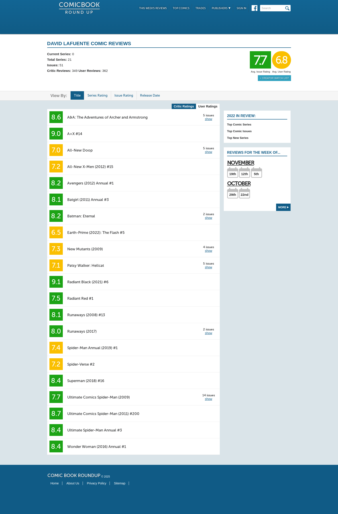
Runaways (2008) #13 (86, 315)
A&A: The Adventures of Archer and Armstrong (107, 117)
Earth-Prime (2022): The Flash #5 (96, 232)
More (283, 207)
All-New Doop (80, 150)
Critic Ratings (184, 106)
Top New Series (237, 138)
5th (256, 174)
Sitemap (119, 483)
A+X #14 (74, 134)
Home (55, 483)
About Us (72, 483)
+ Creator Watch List (274, 78)
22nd (244, 194)
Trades (200, 8)
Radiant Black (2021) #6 (87, 282)
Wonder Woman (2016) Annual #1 (96, 446)
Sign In (241, 8)
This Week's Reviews (153, 8)
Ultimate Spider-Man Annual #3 (94, 430)
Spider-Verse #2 (81, 364)
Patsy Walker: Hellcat (85, 265)
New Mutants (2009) (85, 249)
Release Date (150, 95)
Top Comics (181, 8)
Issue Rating (123, 95)
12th (244, 174)
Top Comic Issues (239, 131)
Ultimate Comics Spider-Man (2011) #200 (103, 413)
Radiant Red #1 (80, 298)
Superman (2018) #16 (85, 380)
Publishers (221, 8)
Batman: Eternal (81, 216)
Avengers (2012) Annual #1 (90, 183)
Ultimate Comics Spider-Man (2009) (98, 397)
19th (232, 174)
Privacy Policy (96, 483)
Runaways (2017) (82, 331)
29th (232, 194)
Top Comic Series (239, 124)
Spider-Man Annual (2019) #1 (92, 348)
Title (77, 95)
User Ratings (207, 106)
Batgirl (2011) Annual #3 (88, 199)
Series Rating (98, 95)
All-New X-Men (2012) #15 (90, 166)
